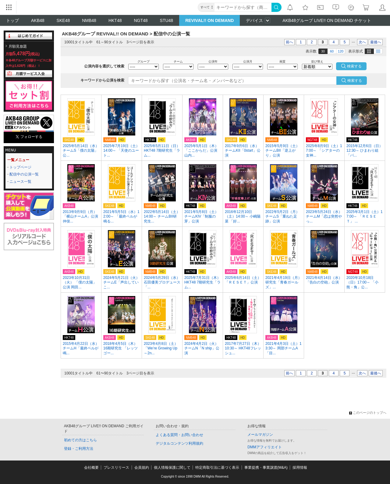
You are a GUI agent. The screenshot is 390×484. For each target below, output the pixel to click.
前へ (289, 42)
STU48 (166, 20)
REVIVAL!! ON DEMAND (209, 20)
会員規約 (141, 467)
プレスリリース (116, 467)
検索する (354, 80)
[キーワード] (242, 7)
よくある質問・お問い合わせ (179, 435)
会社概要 (91, 467)
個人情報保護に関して (172, 467)
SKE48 (63, 20)
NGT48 (140, 20)
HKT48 (115, 20)
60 (332, 51)
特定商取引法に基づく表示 (217, 467)
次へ (362, 42)
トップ (12, 20)
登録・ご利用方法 (78, 448)
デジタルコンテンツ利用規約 (179, 443)
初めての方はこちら (80, 440)
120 (340, 51)
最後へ (375, 42)
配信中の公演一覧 (24, 174)
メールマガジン (260, 434)
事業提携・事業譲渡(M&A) (266, 467)
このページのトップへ (367, 412)
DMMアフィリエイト (264, 447)
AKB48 (37, 20)
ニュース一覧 (20, 181)
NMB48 (89, 20)
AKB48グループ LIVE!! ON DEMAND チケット (326, 20)
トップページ (20, 167)
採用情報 (299, 467)
